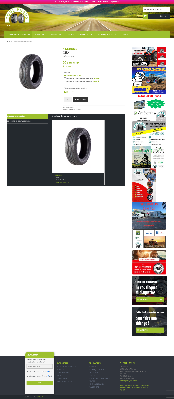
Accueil (10, 41)
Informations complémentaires (19, 121)
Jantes (70, 35)
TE (74, 109)
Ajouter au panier (80, 99)
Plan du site (94, 387)
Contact (125, 35)
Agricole (39, 35)
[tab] (27, 116)
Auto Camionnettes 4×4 (67, 367)
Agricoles (61, 370)
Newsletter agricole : (34, 376)
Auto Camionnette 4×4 (18, 35)
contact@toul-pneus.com (128, 381)
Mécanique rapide (106, 35)
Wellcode (40, 397)
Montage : (67, 72)
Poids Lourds (63, 373)
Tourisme (20, 41)
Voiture (26, 41)
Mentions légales (96, 384)
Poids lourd (55, 35)
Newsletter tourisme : (34, 372)
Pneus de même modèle (16, 116)
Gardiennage (85, 35)
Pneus (15, 41)
